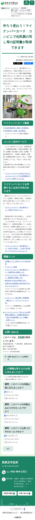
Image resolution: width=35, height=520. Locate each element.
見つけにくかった (12, 442)
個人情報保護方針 (26, 512)
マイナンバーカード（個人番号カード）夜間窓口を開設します (17, 276)
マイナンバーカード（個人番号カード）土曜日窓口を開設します (17, 271)
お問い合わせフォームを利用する (18, 358)
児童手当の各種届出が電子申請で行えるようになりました (17, 285)
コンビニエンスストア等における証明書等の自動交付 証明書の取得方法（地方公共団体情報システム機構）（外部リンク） (17, 316)
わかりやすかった (12, 415)
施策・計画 (14, 10)
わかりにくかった (12, 422)
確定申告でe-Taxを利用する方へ (16, 280)
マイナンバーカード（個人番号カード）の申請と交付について (17, 209)
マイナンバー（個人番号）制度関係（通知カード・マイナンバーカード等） (17, 300)
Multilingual (26, 2)
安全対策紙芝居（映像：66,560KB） (17, 128)
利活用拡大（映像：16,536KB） (16, 131)
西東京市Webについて (10, 512)
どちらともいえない (12, 395)
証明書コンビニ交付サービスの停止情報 (17, 263)
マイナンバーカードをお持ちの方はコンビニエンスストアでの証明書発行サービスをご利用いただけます (17, 176)
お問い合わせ (23, 493)
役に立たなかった (12, 398)
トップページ (15, 8)
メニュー (32, 2)
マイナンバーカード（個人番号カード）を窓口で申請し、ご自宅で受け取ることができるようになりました (17, 248)
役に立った (9, 392)
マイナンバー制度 (25, 10)
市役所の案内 (8, 493)
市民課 (21, 337)
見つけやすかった (12, 436)
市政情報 (23, 8)
